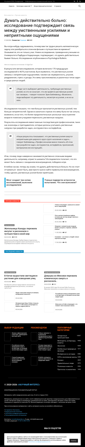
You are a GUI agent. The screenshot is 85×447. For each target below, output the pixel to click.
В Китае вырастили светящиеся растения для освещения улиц (20, 277)
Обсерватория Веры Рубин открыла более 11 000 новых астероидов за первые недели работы (26, 304)
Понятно (73, 440)
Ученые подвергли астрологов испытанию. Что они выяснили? (60, 181)
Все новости (8, 15)
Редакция (23, 40)
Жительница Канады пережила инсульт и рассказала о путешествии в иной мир (20, 231)
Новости (11, 6)
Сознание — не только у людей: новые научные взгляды (67, 237)
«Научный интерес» (29, 384)
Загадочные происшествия (52, 272)
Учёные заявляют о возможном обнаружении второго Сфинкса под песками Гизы (45, 336)
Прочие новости (21, 15)
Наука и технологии (10, 272)
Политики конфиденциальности (55, 442)
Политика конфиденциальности (16, 413)
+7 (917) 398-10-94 (24, 421)
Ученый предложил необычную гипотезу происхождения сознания (18, 360)
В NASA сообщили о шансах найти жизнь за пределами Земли (45, 359)
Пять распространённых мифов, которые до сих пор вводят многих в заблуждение (66, 217)
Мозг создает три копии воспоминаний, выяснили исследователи (19, 182)
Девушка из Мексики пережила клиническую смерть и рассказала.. (60, 278)
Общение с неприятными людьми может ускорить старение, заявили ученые (66, 227)
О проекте (57, 6)
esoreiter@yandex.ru (18, 419)
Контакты (16, 410)
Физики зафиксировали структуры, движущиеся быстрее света (19, 334)
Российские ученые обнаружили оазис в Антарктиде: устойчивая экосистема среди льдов (67, 295)
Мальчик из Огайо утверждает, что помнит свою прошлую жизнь (66, 304)
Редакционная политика (13, 411)
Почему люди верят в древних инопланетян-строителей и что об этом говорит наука (45, 347)
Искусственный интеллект (43, 6)
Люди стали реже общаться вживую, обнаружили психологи (27, 293)
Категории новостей (24, 6)
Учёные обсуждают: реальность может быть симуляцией (67, 205)
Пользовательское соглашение (15, 415)
